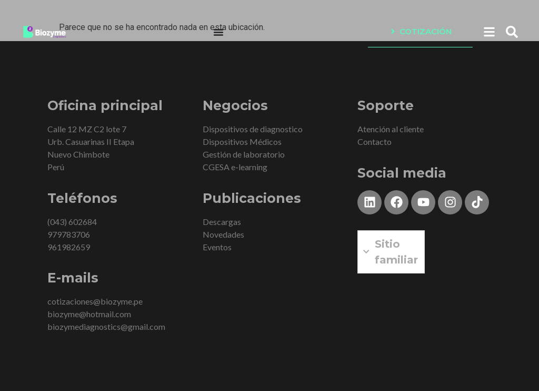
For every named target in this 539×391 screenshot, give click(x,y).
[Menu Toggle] (218, 32)
